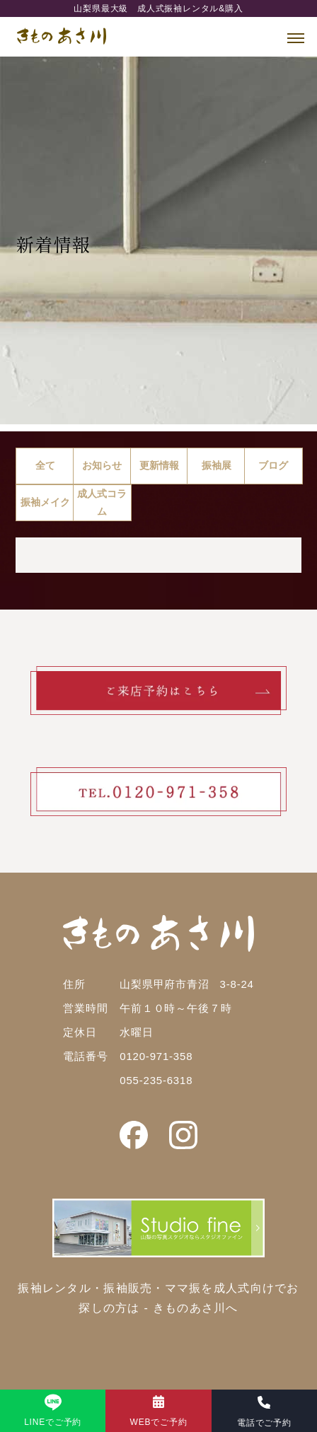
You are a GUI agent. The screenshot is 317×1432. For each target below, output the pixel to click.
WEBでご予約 (159, 1422)
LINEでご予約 (52, 1422)
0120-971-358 (156, 1056)
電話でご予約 (264, 1423)
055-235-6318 (156, 1080)
